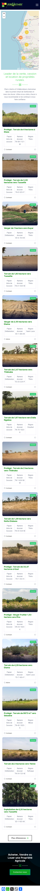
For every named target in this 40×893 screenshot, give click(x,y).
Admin (8, 339)
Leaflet (20, 69)
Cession (33, 106)
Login (30, 5)
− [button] (4, 16)
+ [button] (4, 13)
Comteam (9, 149)
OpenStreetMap (28, 69)
